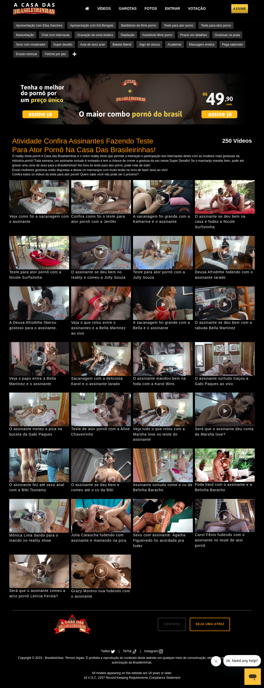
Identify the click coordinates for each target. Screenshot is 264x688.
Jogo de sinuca (149, 44)
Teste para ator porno (178, 25)
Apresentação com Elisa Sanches (39, 25)
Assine (239, 9)
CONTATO (171, 624)
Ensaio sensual (26, 54)
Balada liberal (121, 44)
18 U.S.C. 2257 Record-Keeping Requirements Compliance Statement (132, 677)
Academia (174, 44)
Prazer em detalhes (193, 35)
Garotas (129, 9)
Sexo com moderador (31, 44)
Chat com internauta (55, 35)
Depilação (127, 35)
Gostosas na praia (227, 35)
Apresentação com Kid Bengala (91, 25)
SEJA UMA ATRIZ (209, 624)
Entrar (173, 9)
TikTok (130, 651)
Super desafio (62, 44)
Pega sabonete (232, 44)
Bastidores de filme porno (138, 25)
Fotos (152, 9)
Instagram (153, 651)
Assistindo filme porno (157, 35)
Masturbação (25, 35)
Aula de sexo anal (92, 44)
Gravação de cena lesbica (95, 35)
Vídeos (105, 9)
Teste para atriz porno (216, 25)
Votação (198, 9)
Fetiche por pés (55, 54)
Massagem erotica (201, 44)
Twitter (108, 651)
